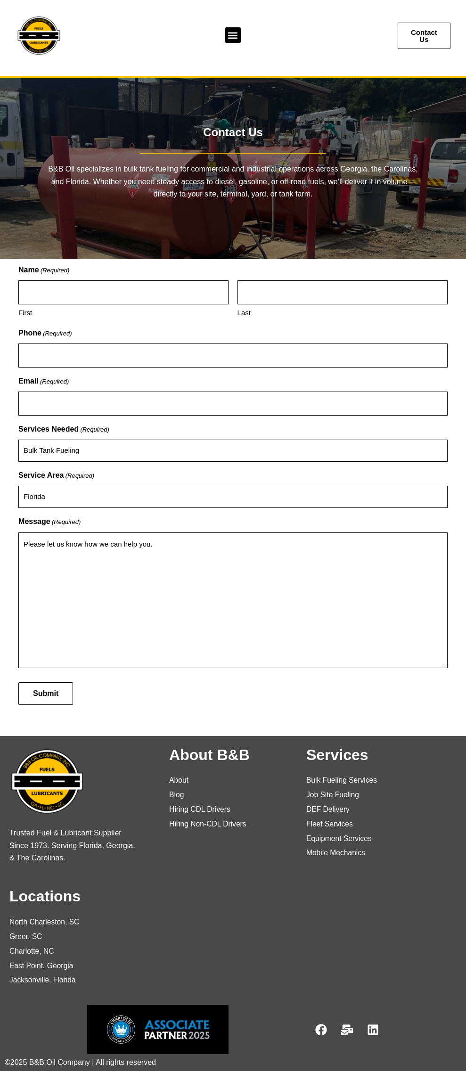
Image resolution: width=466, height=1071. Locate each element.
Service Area (56, 476)
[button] (233, 35)
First (25, 313)
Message (49, 522)
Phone (45, 333)
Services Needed (63, 430)
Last (244, 313)
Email (43, 382)
